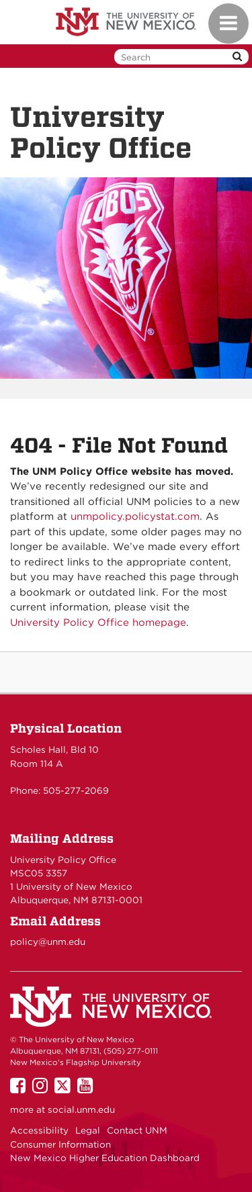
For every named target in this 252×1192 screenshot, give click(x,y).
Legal (87, 1130)
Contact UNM (137, 1130)
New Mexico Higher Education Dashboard (105, 1157)
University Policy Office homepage (98, 622)
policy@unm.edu (47, 941)
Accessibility (39, 1130)
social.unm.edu (81, 1109)
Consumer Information (60, 1144)
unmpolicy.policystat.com (135, 516)
